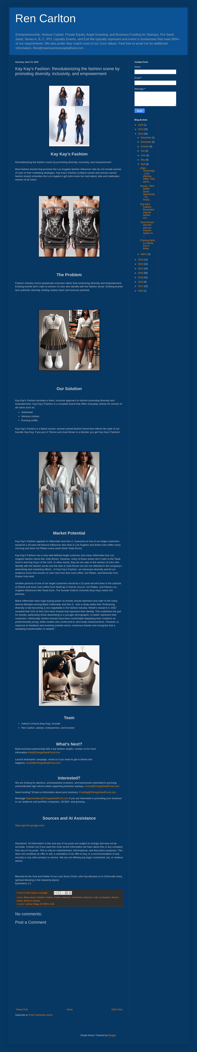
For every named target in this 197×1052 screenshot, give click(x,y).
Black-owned (30, 897)
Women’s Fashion (32, 901)
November (146, 142)
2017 (141, 286)
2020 (141, 273)
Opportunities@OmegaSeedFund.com (47, 798)
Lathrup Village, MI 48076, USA (40, 904)
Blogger (112, 1035)
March (144, 254)
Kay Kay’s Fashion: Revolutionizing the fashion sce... (147, 211)
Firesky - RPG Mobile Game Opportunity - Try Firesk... (147, 193)
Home (70, 1009)
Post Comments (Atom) (41, 1015)
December (146, 137)
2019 (141, 277)
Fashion (49, 897)
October (145, 146)
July (143, 151)
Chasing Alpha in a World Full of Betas (147, 244)
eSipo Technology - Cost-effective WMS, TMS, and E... (147, 175)
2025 (141, 129)
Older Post (116, 1009)
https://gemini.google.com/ (29, 825)
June (143, 155)
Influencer (88, 897)
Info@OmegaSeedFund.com (44, 752)
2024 (141, 133)
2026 (141, 125)
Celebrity (41, 897)
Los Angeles (104, 897)
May (143, 159)
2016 (141, 290)
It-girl (96, 897)
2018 (141, 282)
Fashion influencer (62, 897)
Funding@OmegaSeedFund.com (97, 792)
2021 (141, 268)
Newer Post (22, 1009)
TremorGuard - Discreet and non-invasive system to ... (147, 229)
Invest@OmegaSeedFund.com (43, 762)
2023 (141, 259)
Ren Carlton (45, 18)
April (143, 164)
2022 (141, 264)
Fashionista (77, 897)
